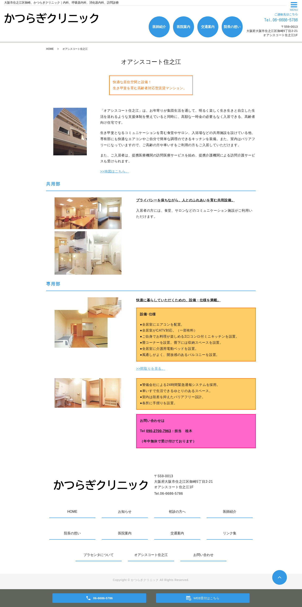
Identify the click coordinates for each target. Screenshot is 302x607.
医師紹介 (159, 27)
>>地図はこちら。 (114, 171)
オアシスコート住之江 (151, 555)
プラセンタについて (98, 555)
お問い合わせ (203, 555)
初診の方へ (177, 511)
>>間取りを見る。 (150, 368)
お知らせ (124, 511)
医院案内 (183, 27)
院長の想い (232, 27)
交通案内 (208, 27)
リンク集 (229, 533)
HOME (50, 48)
